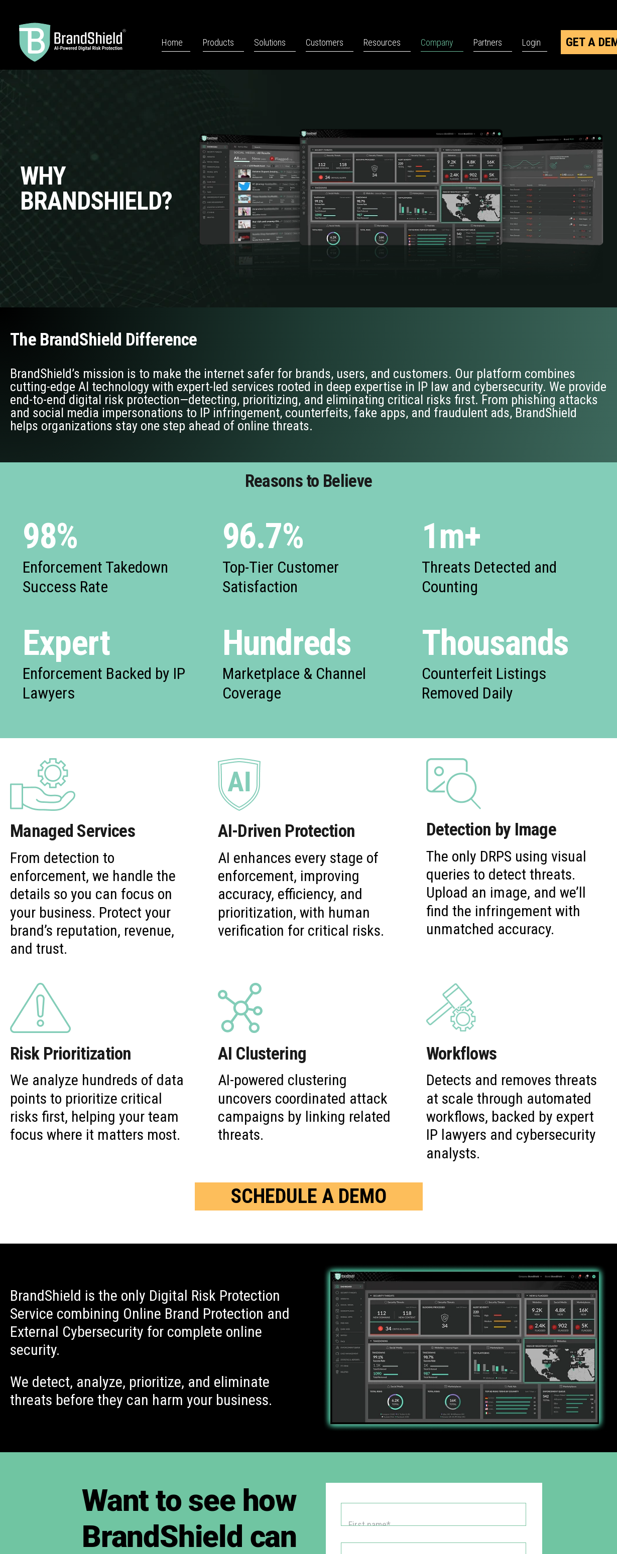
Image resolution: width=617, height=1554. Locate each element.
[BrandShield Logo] (85, 42)
